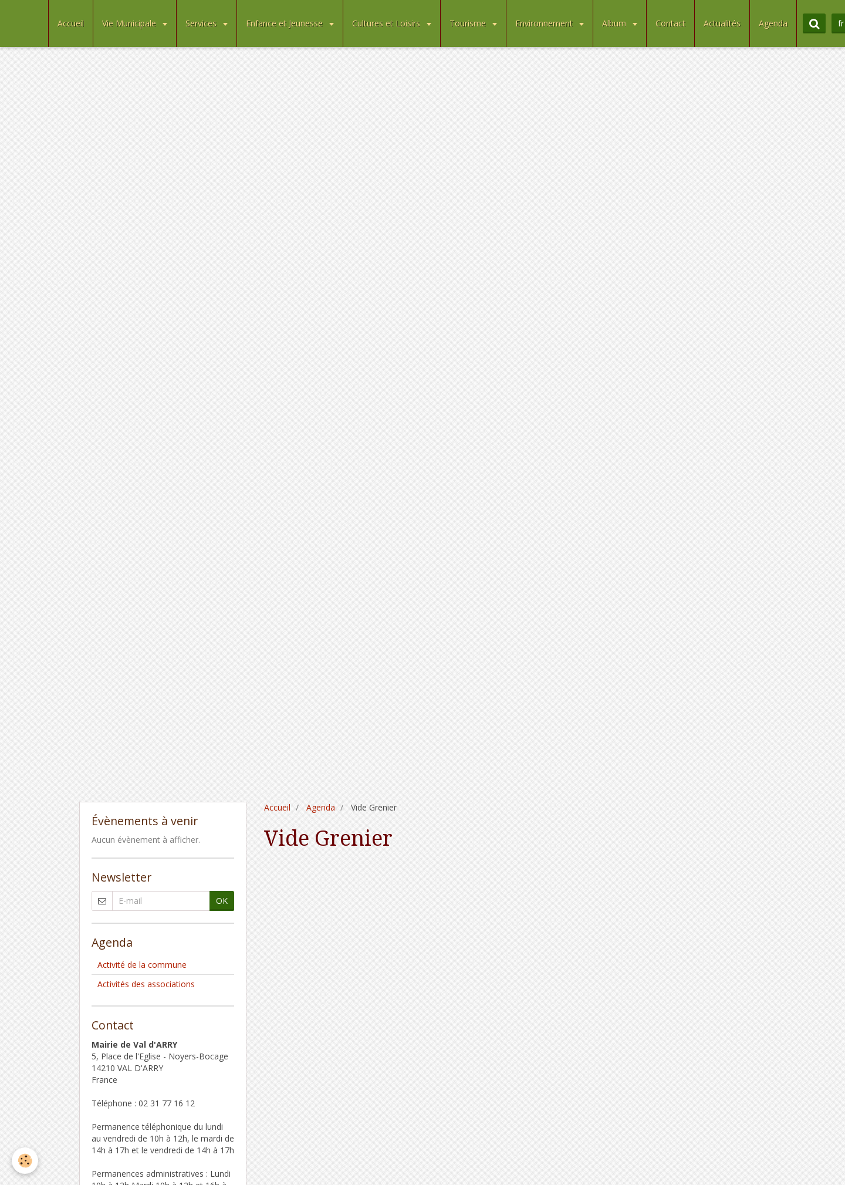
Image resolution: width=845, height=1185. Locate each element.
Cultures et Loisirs (387, 23)
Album (615, 23)
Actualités (722, 23)
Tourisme (468, 23)
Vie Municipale (130, 23)
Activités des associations (146, 984)
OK (222, 900)
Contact (670, 23)
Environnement (545, 23)
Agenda (773, 23)
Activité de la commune (142, 964)
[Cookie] (25, 1160)
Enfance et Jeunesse (285, 23)
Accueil (71, 23)
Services (202, 23)
